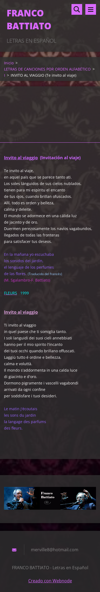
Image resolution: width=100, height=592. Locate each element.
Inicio (9, 62)
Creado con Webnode (50, 581)
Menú (90, 9)
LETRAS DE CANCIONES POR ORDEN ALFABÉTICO (47, 69)
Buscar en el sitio (76, 9)
